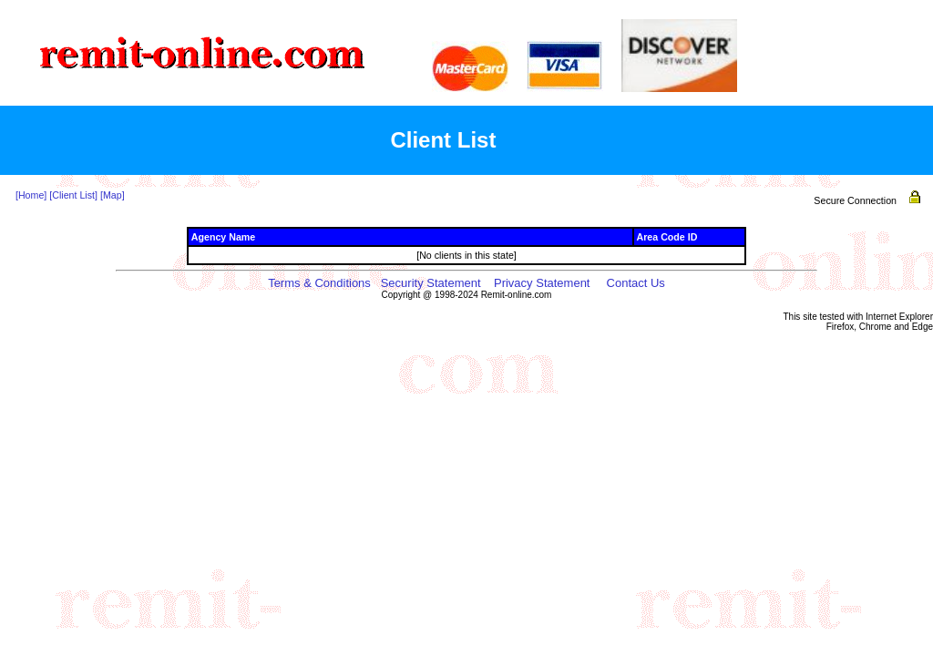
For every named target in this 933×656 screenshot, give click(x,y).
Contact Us (636, 283)
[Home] (30, 195)
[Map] (112, 195)
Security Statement (431, 283)
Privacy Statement (542, 283)
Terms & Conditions (319, 283)
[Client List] (73, 195)
